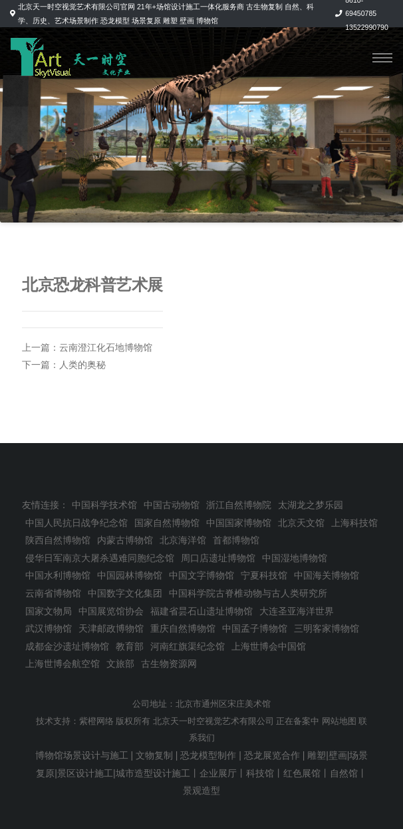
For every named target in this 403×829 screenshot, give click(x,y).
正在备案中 (297, 721)
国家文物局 (48, 611)
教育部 (130, 646)
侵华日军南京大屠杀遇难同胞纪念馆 (99, 558)
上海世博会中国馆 (268, 646)
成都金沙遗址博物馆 (67, 646)
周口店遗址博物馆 (218, 558)
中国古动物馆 (172, 505)
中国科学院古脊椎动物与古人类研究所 (248, 593)
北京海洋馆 (183, 540)
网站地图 (339, 721)
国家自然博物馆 (167, 522)
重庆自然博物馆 (182, 628)
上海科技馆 (354, 522)
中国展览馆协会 (111, 611)
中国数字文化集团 (125, 593)
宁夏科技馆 (264, 575)
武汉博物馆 (48, 628)
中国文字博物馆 (201, 575)
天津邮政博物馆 (111, 628)
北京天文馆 (301, 522)
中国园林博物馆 (129, 575)
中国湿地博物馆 (294, 558)
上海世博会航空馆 (62, 663)
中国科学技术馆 (104, 505)
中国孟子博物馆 (254, 628)
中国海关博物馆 (326, 575)
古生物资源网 (169, 663)
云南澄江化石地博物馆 (105, 347)
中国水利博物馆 (57, 575)
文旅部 (120, 663)
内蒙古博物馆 (125, 540)
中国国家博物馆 (238, 522)
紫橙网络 (96, 721)
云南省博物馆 (53, 593)
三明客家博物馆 (326, 628)
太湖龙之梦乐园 (310, 505)
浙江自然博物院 (238, 505)
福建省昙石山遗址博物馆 (201, 611)
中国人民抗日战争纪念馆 (76, 522)
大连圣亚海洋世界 (296, 611)
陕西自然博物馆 (57, 540)
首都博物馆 (236, 540)
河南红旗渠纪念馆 (187, 646)
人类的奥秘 (82, 364)
